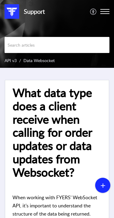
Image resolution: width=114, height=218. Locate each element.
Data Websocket (39, 60)
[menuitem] (93, 11)
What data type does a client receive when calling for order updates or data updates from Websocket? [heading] (52, 132)
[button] (93, 11)
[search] (57, 45)
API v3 (11, 60)
